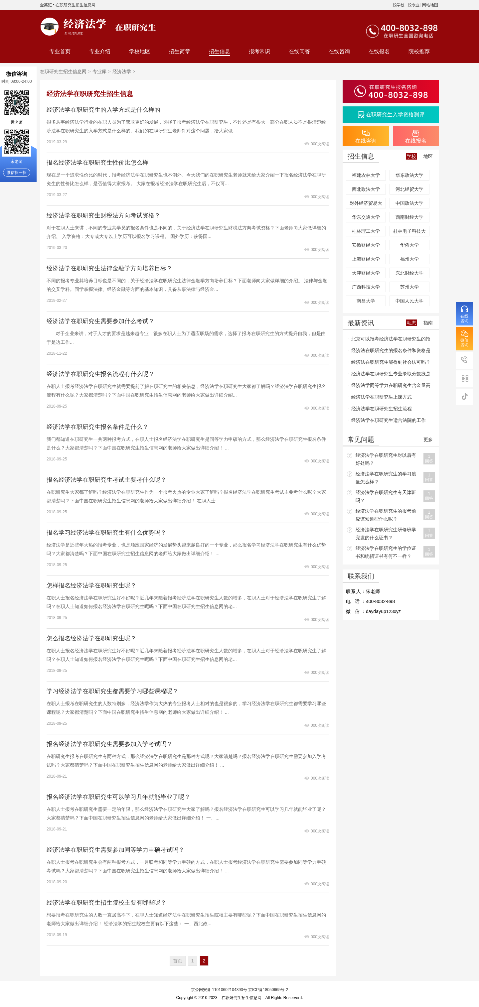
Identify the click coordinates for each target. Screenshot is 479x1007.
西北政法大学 (366, 189)
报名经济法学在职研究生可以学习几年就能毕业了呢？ (118, 797)
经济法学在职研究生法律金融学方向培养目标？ (109, 268)
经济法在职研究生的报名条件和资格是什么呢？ (389, 352)
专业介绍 (99, 51)
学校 (411, 156)
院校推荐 (419, 51)
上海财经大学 (366, 259)
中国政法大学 (409, 203)
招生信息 (219, 51)
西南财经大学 (409, 217)
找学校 (398, 5)
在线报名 (379, 51)
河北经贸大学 (409, 189)
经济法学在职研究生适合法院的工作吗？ (387, 422)
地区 (428, 156)
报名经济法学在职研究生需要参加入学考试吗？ (109, 744)
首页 (177, 960)
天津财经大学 (366, 273)
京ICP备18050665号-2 (268, 989)
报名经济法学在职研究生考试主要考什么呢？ (106, 479)
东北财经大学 (409, 273)
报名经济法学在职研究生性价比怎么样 (97, 162)
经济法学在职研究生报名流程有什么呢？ (100, 374)
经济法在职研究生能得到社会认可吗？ (390, 362)
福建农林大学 (366, 175)
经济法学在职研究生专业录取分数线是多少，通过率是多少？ (389, 375)
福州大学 (409, 259)
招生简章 (179, 51)
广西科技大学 (366, 287)
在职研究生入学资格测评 (395, 114)
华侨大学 (409, 245)
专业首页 (60, 51)
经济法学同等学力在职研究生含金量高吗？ (389, 387)
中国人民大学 (409, 301)
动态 (411, 322)
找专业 (413, 5)
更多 (428, 439)
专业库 (99, 71)
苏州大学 (409, 287)
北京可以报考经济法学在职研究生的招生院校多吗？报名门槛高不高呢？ (389, 340)
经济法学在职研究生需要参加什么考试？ (100, 321)
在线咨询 (339, 51)
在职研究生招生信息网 (75, 5)
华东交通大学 (366, 217)
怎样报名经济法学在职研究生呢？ (91, 585)
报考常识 (259, 51)
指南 (428, 322)
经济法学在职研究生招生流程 (381, 408)
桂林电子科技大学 (409, 232)
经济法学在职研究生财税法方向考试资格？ (103, 215)
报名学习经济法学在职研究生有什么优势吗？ (106, 532)
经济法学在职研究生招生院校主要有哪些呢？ (106, 902)
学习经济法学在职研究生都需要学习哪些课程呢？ (112, 691)
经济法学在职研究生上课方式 (381, 397)
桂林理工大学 (366, 231)
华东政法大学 (409, 175)
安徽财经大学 (366, 245)
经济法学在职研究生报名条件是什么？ (97, 427)
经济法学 (121, 71)
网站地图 (430, 5)
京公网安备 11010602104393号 (219, 989)
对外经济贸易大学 (366, 204)
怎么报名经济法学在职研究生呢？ (91, 638)
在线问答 (299, 51)
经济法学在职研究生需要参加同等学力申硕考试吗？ (115, 849)
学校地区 (139, 51)
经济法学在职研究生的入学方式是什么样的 (103, 109)
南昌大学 (366, 301)
